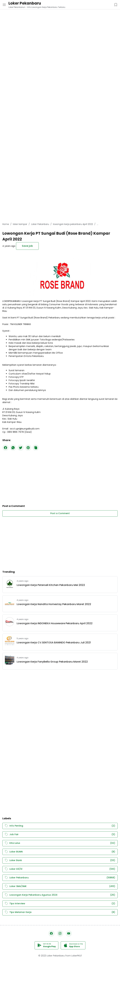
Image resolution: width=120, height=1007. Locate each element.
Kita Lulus (60, 843)
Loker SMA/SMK (60, 886)
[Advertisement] (60, 22)
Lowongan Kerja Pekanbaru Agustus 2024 (60, 895)
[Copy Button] (36, 448)
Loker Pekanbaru (24, 3)
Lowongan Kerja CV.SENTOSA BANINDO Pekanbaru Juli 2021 (54, 642)
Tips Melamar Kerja (60, 912)
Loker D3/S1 (60, 869)
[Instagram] (60, 933)
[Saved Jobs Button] (116, 5)
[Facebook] (5, 448)
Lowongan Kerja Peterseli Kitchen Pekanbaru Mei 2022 (51, 585)
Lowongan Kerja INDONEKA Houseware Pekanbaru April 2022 (54, 623)
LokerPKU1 (76, 955)
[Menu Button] (4, 5)
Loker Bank (60, 860)
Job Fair (60, 834)
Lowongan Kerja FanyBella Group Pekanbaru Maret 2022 (52, 661)
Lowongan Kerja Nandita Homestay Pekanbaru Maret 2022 (54, 604)
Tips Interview (60, 903)
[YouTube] (69, 933)
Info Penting (60, 825)
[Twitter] (20, 448)
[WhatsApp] (13, 448)
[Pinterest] (28, 448)
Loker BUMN (60, 851)
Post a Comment (60, 513)
